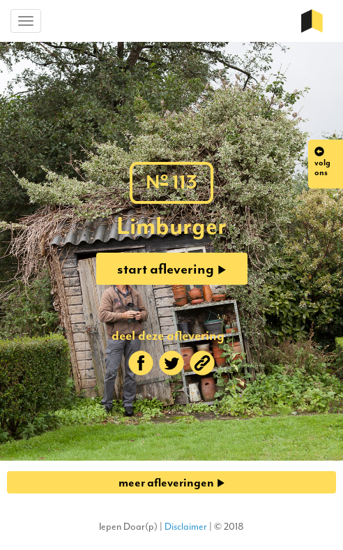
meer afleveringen (172, 482)
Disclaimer (186, 527)
